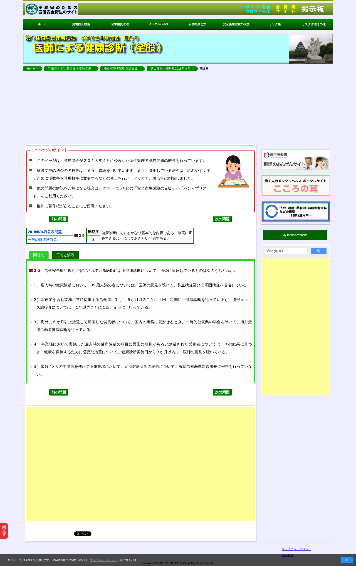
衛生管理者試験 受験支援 (121, 68)
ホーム (42, 24)
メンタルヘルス (158, 24)
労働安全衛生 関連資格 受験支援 (69, 68)
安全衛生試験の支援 (236, 24)
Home (31, 68)
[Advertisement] (178, 107)
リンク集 (275, 24)
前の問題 (59, 219)
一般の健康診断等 (42, 240)
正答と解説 (65, 255)
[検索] (285, 251)
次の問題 (222, 219)
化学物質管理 (120, 24)
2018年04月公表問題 (45, 232)
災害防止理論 (81, 24)
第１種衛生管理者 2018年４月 (170, 68)
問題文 (38, 255)
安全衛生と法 (197, 24)
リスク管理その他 (314, 24)
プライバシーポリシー (103, 560)
